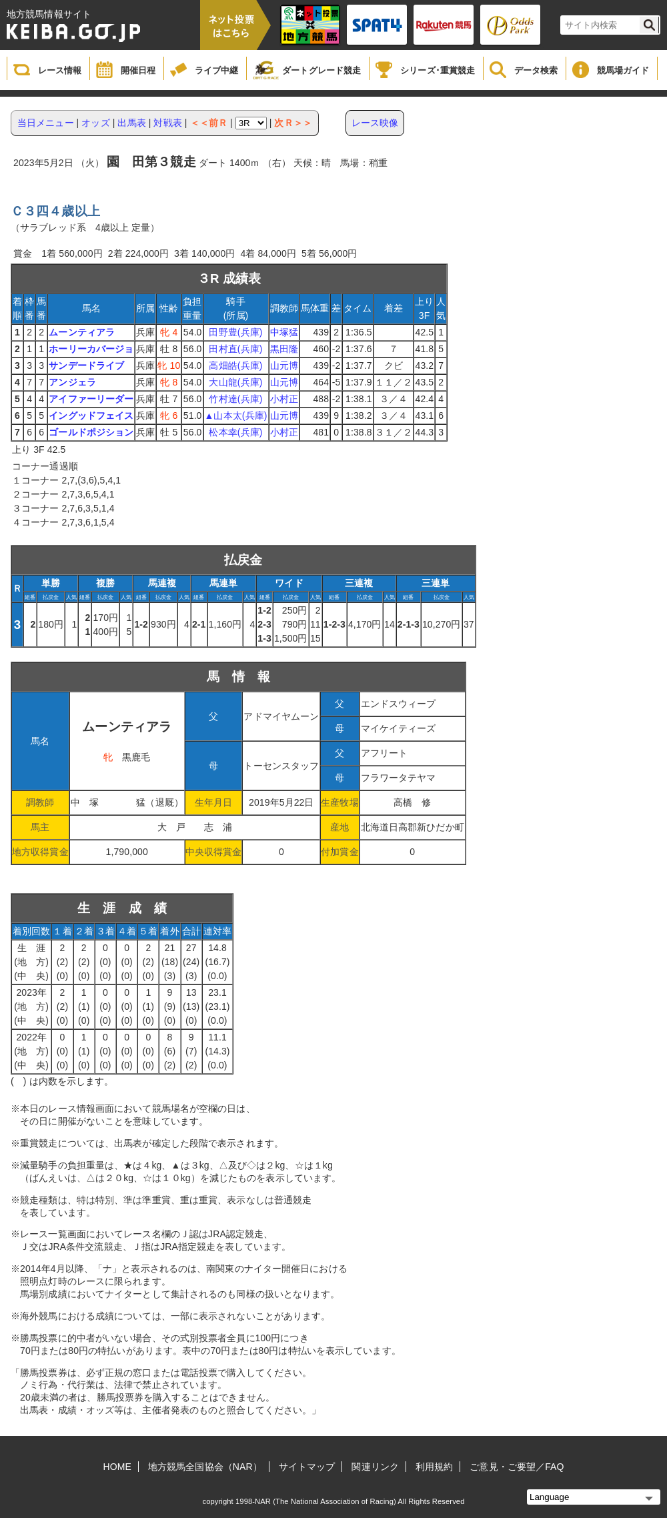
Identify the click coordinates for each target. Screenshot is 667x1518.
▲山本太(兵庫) (236, 415)
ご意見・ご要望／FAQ (517, 1466)
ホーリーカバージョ (91, 348)
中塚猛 (284, 332)
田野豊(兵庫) (235, 332)
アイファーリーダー (91, 399)
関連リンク (375, 1466)
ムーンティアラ (82, 332)
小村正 (284, 399)
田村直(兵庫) (235, 348)
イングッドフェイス (91, 415)
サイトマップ (307, 1466)
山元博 (284, 365)
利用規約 (434, 1466)
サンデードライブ (86, 365)
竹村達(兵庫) (235, 399)
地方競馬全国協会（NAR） (205, 1466)
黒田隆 (284, 348)
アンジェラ (72, 382)
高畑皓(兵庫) (235, 365)
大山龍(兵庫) (235, 382)
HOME (117, 1466)
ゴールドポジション (91, 432)
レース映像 (375, 122)
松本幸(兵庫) (235, 432)
